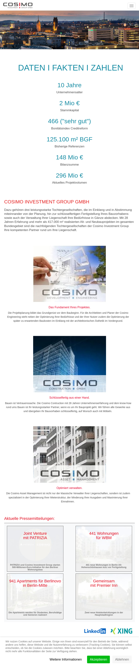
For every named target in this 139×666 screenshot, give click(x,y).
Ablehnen (122, 659)
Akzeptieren (98, 659)
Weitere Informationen (66, 659)
